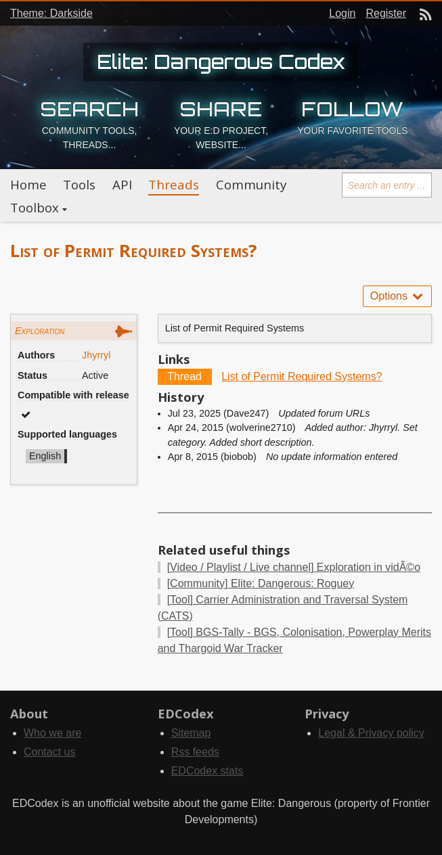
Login (342, 13)
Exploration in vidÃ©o (293, 567)
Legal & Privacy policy (371, 733)
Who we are (52, 733)
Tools (79, 184)
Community (251, 184)
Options (397, 296)
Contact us (49, 752)
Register (386, 13)
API (122, 184)
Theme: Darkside (51, 13)
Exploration (39, 331)
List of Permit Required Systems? (301, 376)
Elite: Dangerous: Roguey (261, 583)
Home (28, 184)
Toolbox (34, 207)
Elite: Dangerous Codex (221, 61)
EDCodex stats (207, 771)
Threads (173, 184)
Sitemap (191, 733)
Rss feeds (195, 752)
